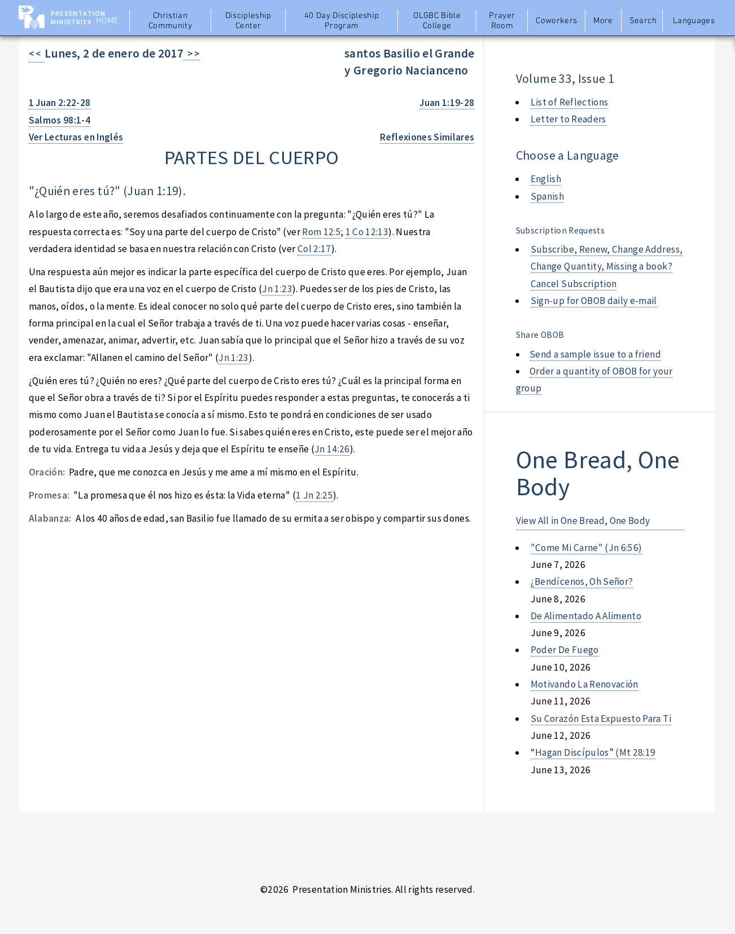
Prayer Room (502, 21)
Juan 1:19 (152, 191)
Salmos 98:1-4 (60, 120)
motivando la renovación (584, 684)
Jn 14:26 (332, 449)
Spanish (547, 196)
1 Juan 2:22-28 (60, 102)
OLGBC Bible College (437, 21)
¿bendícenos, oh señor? (582, 581)
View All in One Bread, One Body (583, 520)
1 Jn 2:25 (314, 495)
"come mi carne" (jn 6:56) (586, 547)
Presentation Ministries (78, 17)
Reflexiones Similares (427, 137)
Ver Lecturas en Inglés (76, 137)
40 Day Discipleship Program (341, 21)
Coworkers (556, 21)
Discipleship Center (248, 21)
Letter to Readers (568, 119)
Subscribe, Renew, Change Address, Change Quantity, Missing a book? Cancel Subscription (607, 266)
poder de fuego (565, 650)
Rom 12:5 (321, 232)
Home (107, 21)
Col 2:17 (314, 249)
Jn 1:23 (277, 289)
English (546, 179)
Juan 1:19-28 (446, 102)
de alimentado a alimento (586, 616)
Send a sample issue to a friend (595, 354)
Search (643, 21)
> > (191, 53)
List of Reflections (570, 102)
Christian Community (170, 21)
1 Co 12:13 (366, 232)
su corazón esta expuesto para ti (601, 718)
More (603, 21)
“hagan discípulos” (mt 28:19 (593, 752)
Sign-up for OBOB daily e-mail (594, 300)
